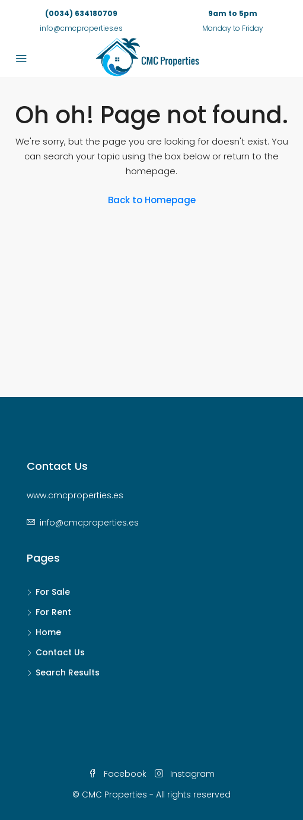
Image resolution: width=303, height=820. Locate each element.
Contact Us (60, 652)
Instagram (185, 774)
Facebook (117, 774)
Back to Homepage (152, 200)
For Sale (53, 592)
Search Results (68, 672)
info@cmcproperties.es (89, 522)
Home (48, 632)
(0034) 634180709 (81, 13)
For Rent (53, 612)
